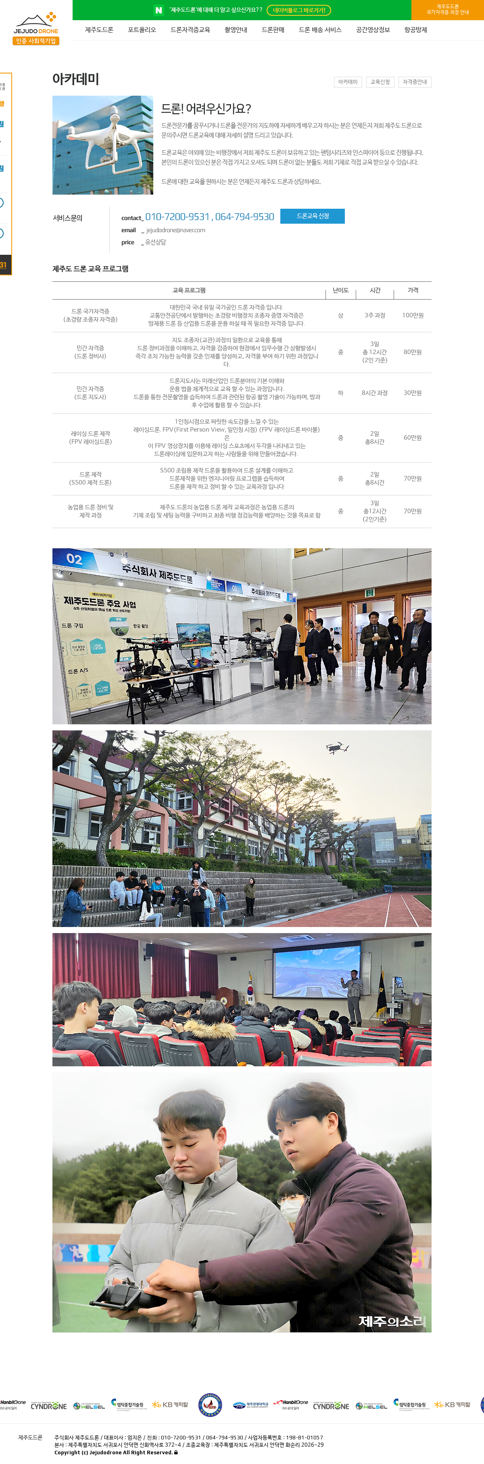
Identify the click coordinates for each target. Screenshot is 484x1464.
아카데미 (348, 82)
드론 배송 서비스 (320, 30)
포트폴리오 (142, 30)
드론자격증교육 (190, 30)
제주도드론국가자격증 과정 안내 (448, 9)
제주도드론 (99, 30)
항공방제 (416, 30)
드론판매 (273, 30)
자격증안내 (415, 82)
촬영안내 (236, 30)
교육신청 (380, 82)
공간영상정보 (373, 30)
